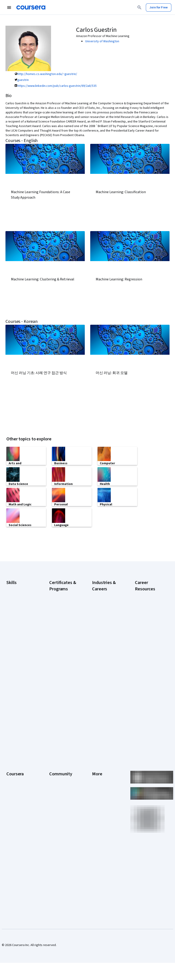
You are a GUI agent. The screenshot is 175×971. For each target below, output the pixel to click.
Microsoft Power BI (19, 640)
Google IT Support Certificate (62, 623)
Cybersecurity (16, 599)
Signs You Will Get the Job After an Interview (149, 707)
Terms (96, 767)
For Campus (14, 838)
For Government (17, 831)
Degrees (12, 817)
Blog (52, 774)
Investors (98, 761)
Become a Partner (18, 845)
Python (11, 653)
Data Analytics (16, 606)
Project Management (20, 646)
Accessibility (100, 788)
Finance (97, 628)
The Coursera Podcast (58, 783)
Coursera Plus (15, 788)
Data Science (101, 607)
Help (95, 781)
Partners (55, 761)
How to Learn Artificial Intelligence (150, 666)
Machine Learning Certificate (61, 684)
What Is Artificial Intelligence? (146, 721)
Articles (97, 801)
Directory (98, 808)
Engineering (100, 621)
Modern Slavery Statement (102, 824)
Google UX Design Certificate (61, 650)
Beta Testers (58, 767)
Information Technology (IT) (102, 655)
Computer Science (104, 601)
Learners (55, 754)
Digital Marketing (17, 612)
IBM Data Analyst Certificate (60, 662)
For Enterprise (16, 824)
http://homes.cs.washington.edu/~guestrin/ (47, 74)
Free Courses (15, 858)
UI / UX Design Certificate (58, 712)
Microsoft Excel (16, 633)
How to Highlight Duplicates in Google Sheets (149, 653)
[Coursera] (30, 7)
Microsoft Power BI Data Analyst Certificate (62, 698)
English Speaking (17, 619)
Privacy (97, 774)
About (10, 754)
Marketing (99, 664)
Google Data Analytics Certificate (63, 612)
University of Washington (102, 41)
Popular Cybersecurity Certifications (144, 680)
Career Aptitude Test (149, 594)
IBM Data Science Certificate (60, 673)
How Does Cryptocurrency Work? (145, 637)
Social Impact (15, 851)
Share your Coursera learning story (20, 867)
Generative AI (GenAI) (20, 626)
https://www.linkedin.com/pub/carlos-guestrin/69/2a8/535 (57, 86)
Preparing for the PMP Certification (146, 694)
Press (96, 754)
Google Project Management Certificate (59, 637)
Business (98, 594)
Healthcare (99, 635)
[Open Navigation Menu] (9, 7)
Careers (11, 774)
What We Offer (16, 761)
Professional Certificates (15, 797)
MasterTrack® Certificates (15, 808)
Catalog (11, 781)
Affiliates (98, 815)
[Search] (139, 7)
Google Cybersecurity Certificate (59, 598)
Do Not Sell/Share (104, 833)
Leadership (14, 767)
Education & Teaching (106, 614)
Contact (97, 795)
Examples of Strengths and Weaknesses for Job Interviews (149, 608)
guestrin (23, 80)
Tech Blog (56, 792)
